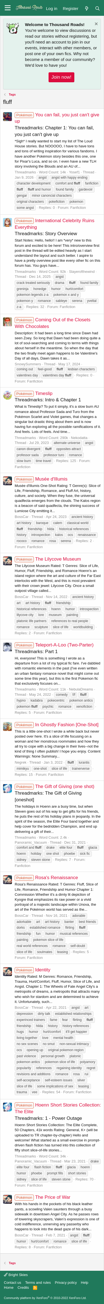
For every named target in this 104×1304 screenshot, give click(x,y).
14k (63, 172)
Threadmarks (25, 172)
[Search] (97, 8)
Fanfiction (78, 208)
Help (84, 1282)
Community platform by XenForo (45, 1298)
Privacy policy (66, 1282)
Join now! (62, 77)
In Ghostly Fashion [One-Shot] (56, 724)
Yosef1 (74, 172)
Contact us (12, 1282)
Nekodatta (79, 438)
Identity (32, 969)
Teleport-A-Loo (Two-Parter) (54, 645)
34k (63, 1156)
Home (9, 1287)
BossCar (22, 517)
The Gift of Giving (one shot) (54, 786)
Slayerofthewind (82, 271)
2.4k (63, 837)
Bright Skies (16, 1275)
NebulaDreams (81, 689)
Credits (23, 1287)
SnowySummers (28, 364)
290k (64, 438)
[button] (7, 8)
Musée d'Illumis (41, 479)
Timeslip (33, 393)
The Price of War (42, 1197)
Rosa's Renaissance (46, 877)
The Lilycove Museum (48, 559)
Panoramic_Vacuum (31, 842)
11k (63, 689)
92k (63, 271)
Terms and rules (38, 1282)
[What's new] (86, 8)
